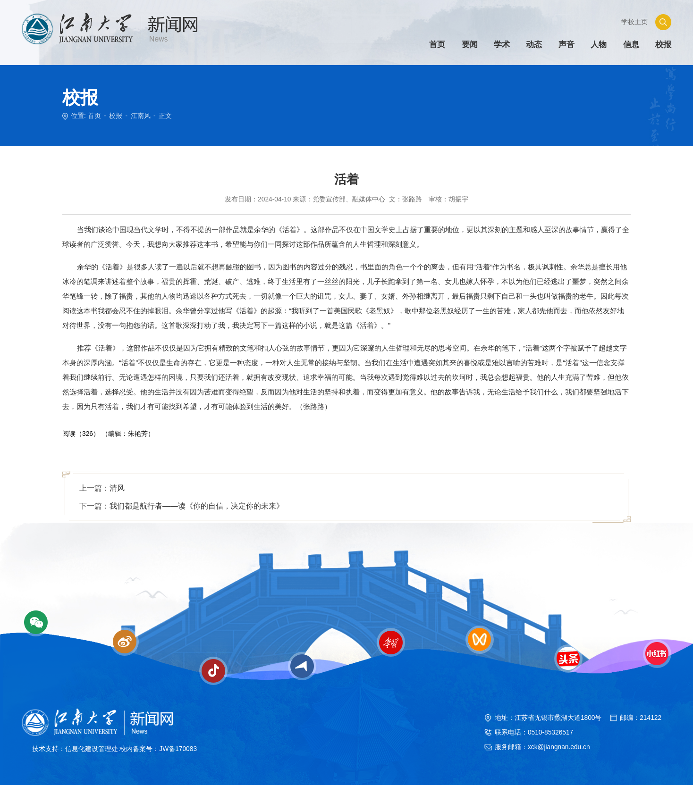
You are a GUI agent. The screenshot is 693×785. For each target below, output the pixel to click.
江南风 (141, 115)
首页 (94, 115)
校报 (115, 115)
